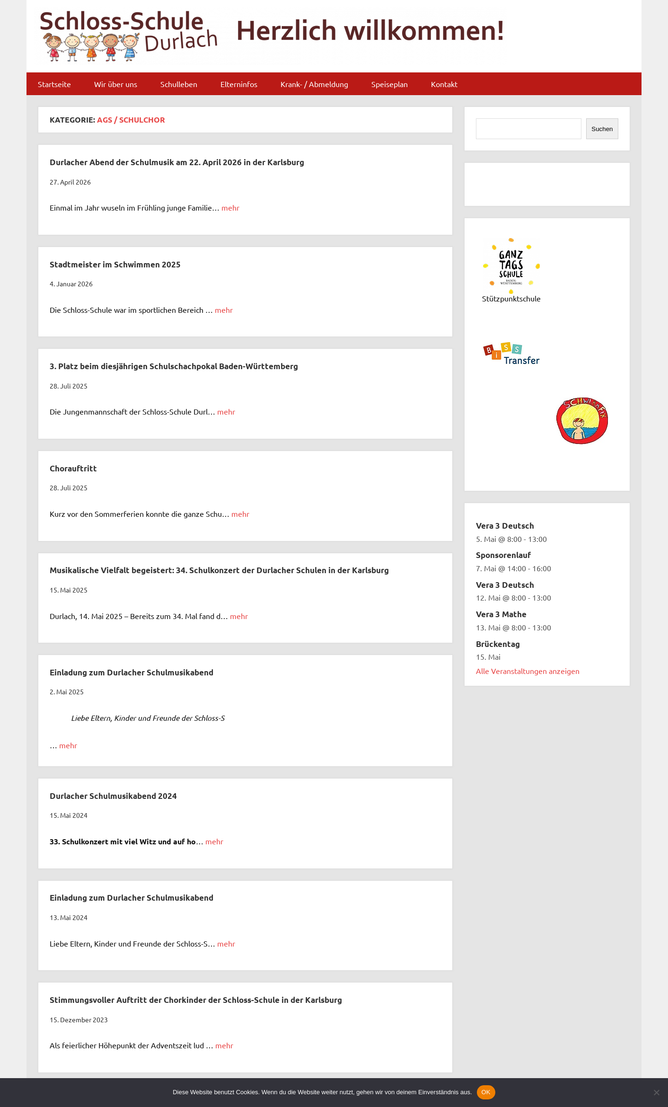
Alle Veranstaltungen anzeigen (528, 670)
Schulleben (178, 84)
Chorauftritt (73, 468)
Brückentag (498, 644)
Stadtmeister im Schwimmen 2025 (115, 264)
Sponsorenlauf (503, 555)
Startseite (54, 84)
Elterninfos (238, 84)
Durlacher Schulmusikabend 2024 (113, 796)
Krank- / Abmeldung (314, 84)
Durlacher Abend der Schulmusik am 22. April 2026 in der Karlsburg (177, 162)
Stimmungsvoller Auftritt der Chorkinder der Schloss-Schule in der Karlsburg (196, 1000)
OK (486, 1092)
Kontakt (444, 84)
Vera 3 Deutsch (505, 526)
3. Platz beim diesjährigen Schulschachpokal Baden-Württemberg (174, 366)
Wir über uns (115, 84)
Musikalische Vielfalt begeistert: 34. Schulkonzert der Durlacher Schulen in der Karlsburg (219, 570)
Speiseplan (389, 84)
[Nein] (656, 1092)
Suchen (602, 129)
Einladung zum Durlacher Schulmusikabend (131, 672)
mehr (230, 207)
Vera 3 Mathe (501, 614)
